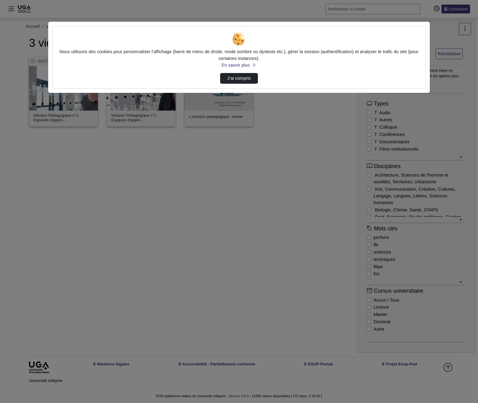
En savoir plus (239, 65)
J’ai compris (239, 78)
